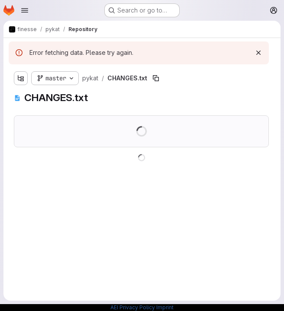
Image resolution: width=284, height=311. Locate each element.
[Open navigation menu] (25, 10)
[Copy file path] (156, 78)
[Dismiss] (258, 53)
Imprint (165, 307)
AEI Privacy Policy (132, 307)
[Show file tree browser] (21, 78)
